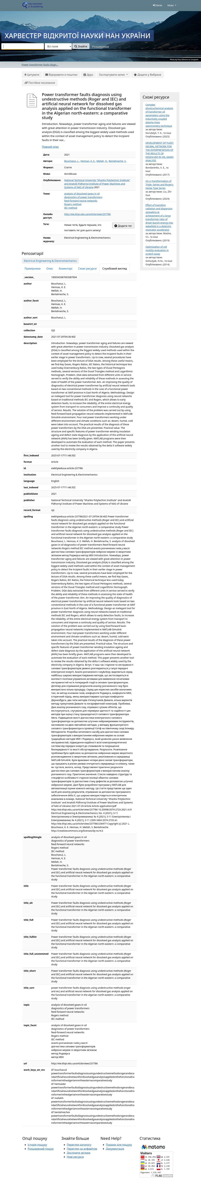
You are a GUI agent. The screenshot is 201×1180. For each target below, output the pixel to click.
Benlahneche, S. (117, 161)
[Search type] (58, 46)
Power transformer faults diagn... (40, 64)
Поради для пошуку (119, 1145)
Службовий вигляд (114, 268)
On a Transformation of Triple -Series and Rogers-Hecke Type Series (160, 184)
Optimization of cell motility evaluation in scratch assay (157, 250)
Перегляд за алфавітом (82, 1149)
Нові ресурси (75, 1157)
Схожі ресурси (87, 268)
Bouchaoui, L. (71, 161)
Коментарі (65, 268)
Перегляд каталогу (79, 1145)
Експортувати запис (112, 75)
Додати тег (123, 226)
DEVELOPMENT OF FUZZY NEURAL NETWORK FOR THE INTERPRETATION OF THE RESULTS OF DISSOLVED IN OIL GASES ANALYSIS (160, 151)
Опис (49, 268)
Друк (88, 75)
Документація (115, 1149)
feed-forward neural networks (80, 200)
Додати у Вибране (147, 75)
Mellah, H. (101, 161)
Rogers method (72, 204)
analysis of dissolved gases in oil (82, 193)
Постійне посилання (39, 83)
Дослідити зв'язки (78, 1153)
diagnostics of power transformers (83, 197)
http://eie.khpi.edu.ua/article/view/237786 (87, 214)
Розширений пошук (41, 1149)
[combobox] (22, 46)
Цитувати (31, 75)
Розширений (100, 47)
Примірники (33, 268)
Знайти (80, 46)
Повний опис (50, 147)
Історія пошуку (37, 1145)
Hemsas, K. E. (87, 161)
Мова (170, 5)
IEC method (70, 207)
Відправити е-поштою (61, 75)
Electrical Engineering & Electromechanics (50, 261)
